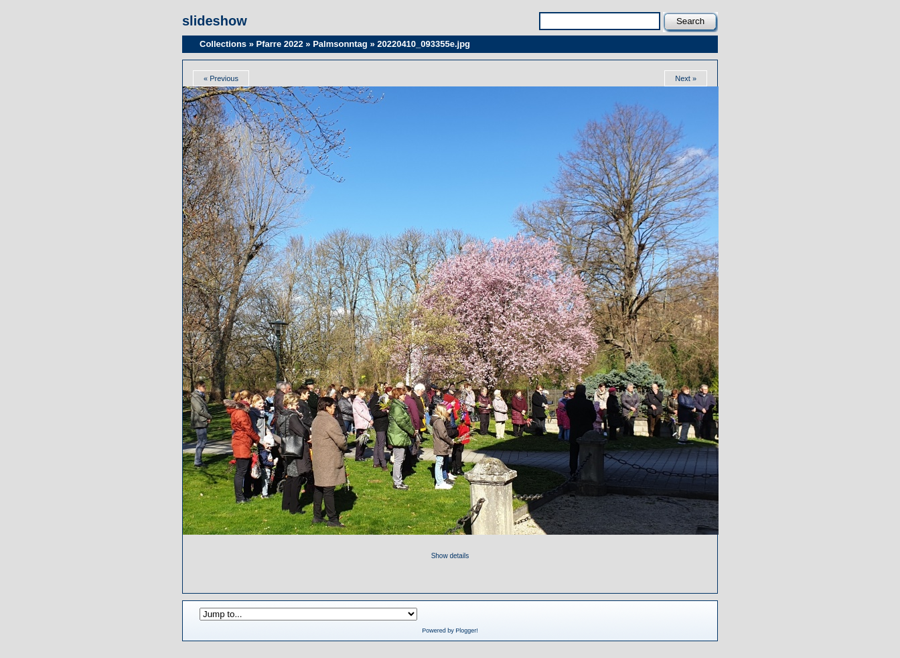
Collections (223, 44)
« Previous (221, 78)
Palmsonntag (340, 44)
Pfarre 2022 (279, 44)
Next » (685, 78)
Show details (450, 556)
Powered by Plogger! (450, 630)
